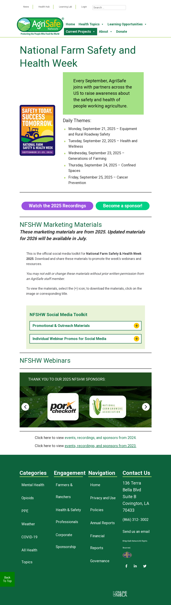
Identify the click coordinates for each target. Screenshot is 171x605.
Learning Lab (65, 7)
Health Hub (43, 7)
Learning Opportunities (127, 24)
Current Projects (80, 31)
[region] (86, 406)
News (26, 7)
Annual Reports (102, 523)
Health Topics (91, 24)
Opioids (27, 498)
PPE (24, 511)
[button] (25, 407)
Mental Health (32, 485)
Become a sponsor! (122, 205)
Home (70, 24)
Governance (99, 561)
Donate (121, 31)
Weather (28, 524)
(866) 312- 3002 (135, 519)
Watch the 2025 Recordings (57, 205)
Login (84, 7)
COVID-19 (29, 537)
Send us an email (136, 531)
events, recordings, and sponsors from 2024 (100, 437)
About (106, 31)
